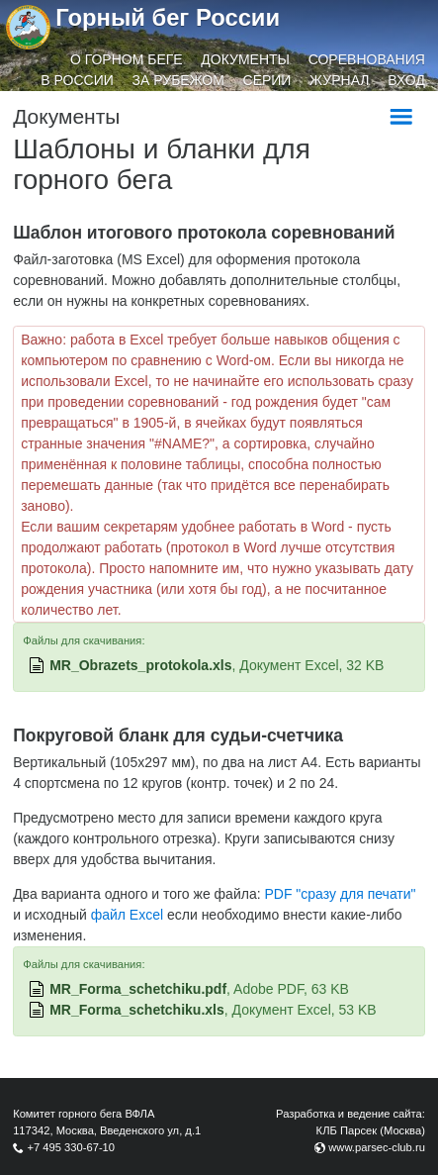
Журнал (339, 80)
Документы (245, 59)
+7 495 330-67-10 (71, 1147)
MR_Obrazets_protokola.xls (140, 665)
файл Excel (127, 915)
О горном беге (126, 59)
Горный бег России (167, 17)
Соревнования (366, 59)
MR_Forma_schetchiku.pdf (137, 989)
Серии (267, 80)
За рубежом (178, 80)
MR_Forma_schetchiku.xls (136, 1010)
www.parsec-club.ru (376, 1147)
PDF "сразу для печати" (339, 894)
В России (77, 80)
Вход (406, 80)
